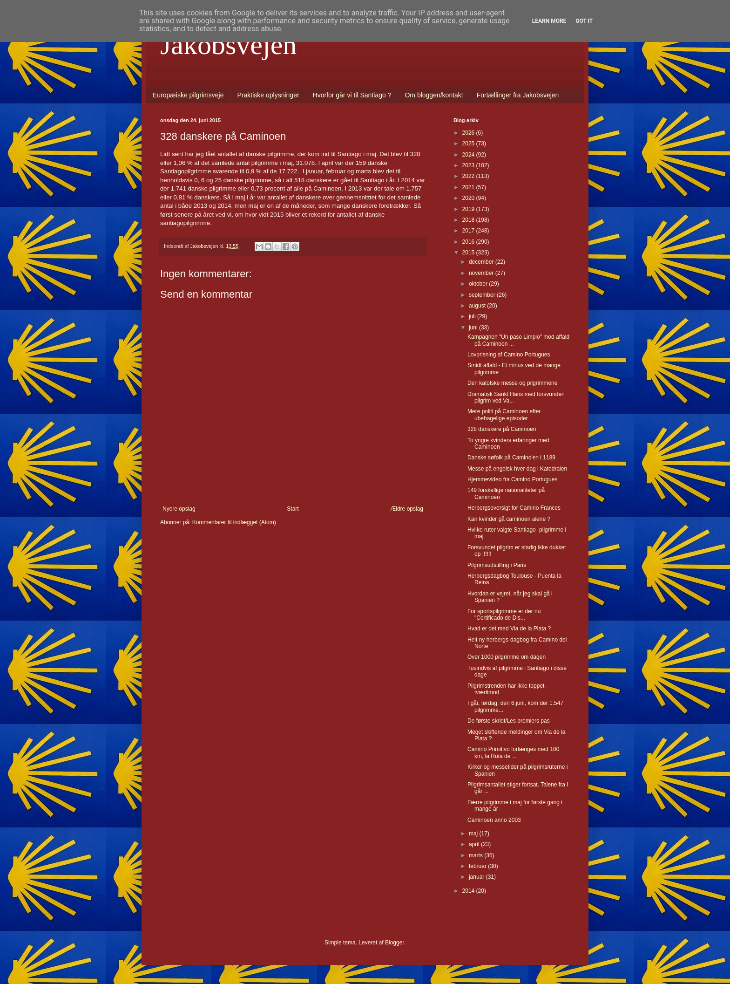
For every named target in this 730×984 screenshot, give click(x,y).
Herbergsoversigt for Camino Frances (514, 508)
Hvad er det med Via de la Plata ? (509, 628)
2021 (469, 187)
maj (474, 833)
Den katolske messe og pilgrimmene (512, 383)
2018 (469, 220)
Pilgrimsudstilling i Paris (496, 565)
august (478, 305)
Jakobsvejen (228, 44)
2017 (469, 230)
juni (474, 327)
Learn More (549, 21)
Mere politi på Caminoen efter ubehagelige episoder (504, 414)
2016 (469, 242)
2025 (469, 143)
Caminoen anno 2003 (494, 820)
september (483, 295)
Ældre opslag (406, 509)
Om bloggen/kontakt (434, 95)
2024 (469, 154)
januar (477, 877)
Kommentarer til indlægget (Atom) (234, 522)
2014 (469, 891)
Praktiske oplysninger (268, 95)
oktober (479, 283)
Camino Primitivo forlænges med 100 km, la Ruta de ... (513, 752)
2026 (469, 133)
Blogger (394, 942)
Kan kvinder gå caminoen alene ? (508, 519)
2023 (469, 165)
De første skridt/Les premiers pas (508, 721)
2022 (469, 176)
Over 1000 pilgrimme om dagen (506, 657)
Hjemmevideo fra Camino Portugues (512, 479)
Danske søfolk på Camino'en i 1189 (511, 457)
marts (476, 855)
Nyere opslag (179, 509)
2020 (469, 198)
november (482, 273)
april (475, 844)
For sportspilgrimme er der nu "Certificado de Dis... (504, 614)
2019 (469, 209)
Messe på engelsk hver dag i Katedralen (517, 468)
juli (473, 316)
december (482, 262)
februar (478, 866)
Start (292, 509)
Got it (584, 21)
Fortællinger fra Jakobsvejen (518, 95)
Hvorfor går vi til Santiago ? (352, 95)
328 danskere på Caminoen (501, 429)
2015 (469, 252)
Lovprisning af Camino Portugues (508, 354)
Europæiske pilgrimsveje (188, 95)
